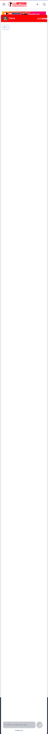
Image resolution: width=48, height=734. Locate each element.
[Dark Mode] (38, 4)
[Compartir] (41, 41)
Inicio (7, 24)
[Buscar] (44, 4)
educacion (15, 24)
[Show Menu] (4, 4)
